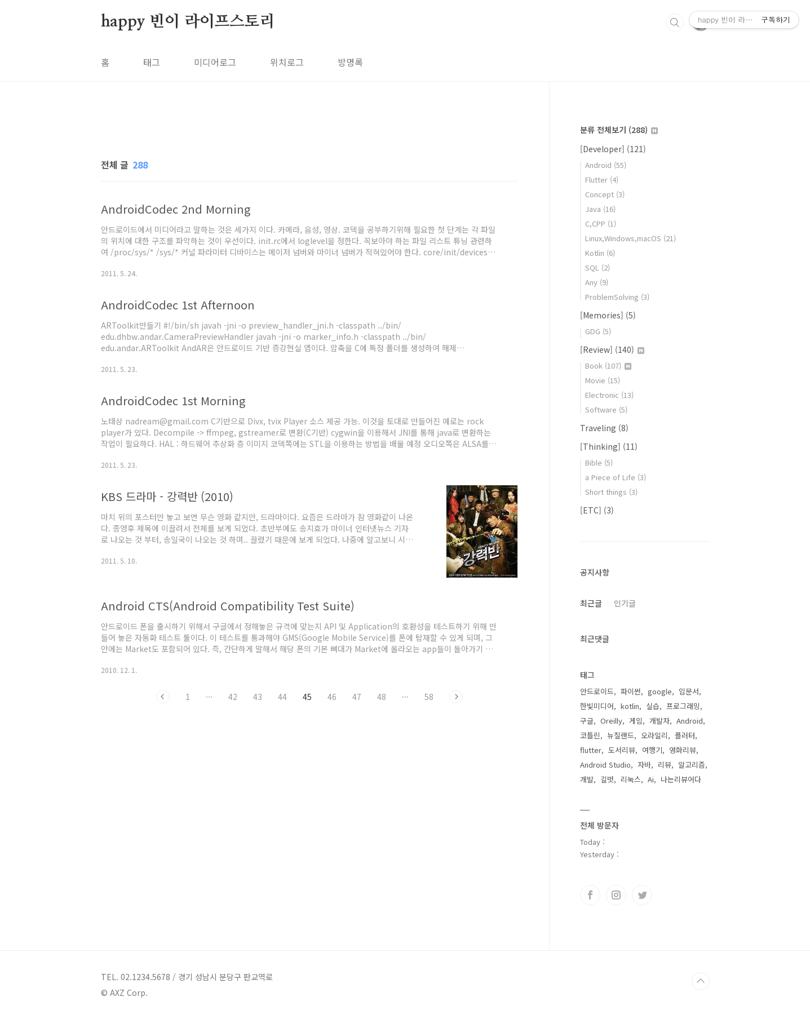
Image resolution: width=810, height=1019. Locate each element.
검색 (674, 22)
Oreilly (611, 720)
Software (606, 409)
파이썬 (631, 691)
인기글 (625, 603)
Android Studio (605, 764)
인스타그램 (616, 895)
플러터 (685, 735)
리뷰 (664, 764)
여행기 (652, 750)
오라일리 (654, 735)
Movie (602, 380)
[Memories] (608, 315)
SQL (597, 267)
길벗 (607, 779)
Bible (599, 462)
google (660, 691)
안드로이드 (597, 691)
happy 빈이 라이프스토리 (188, 22)
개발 (587, 779)
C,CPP (600, 223)
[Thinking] (609, 446)
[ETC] (597, 510)
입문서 (689, 691)
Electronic (609, 394)
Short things (611, 491)
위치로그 (287, 62)
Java (600, 208)
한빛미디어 (597, 706)
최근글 (591, 603)
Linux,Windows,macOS (630, 238)
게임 (636, 720)
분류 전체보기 (619, 129)
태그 (151, 62)
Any (596, 282)
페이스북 (590, 895)
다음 (456, 696)
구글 (587, 720)
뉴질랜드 (620, 735)
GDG (598, 331)
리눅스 (631, 779)
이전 (163, 696)
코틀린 (590, 735)
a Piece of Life (615, 477)
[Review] (612, 349)
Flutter (601, 179)
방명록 (350, 62)
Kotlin (600, 252)
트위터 (642, 895)
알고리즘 (691, 764)
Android (605, 165)
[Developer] (613, 148)
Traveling (604, 427)
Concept (605, 194)
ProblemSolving (617, 296)
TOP (701, 981)
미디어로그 (215, 62)
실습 (652, 706)
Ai (651, 779)
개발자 (659, 720)
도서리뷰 (621, 750)
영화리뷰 (682, 750)
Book (608, 365)
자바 (644, 764)
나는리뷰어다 (681, 779)
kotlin (630, 706)
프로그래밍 (683, 706)
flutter (590, 750)
